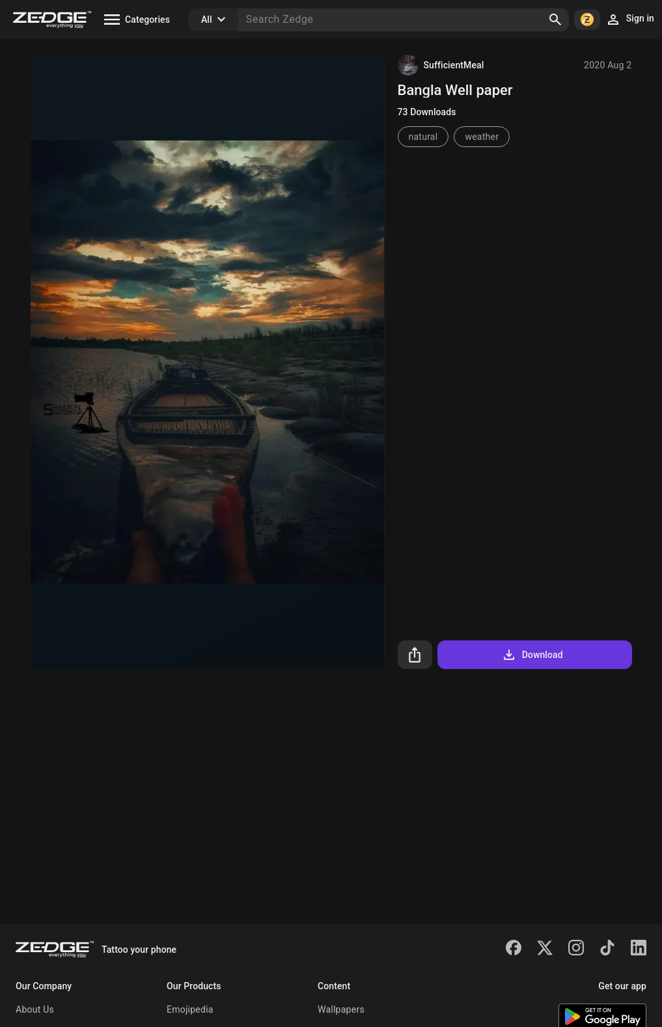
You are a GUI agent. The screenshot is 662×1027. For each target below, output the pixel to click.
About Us (35, 1009)
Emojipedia (190, 1009)
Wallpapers (341, 1009)
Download (532, 655)
